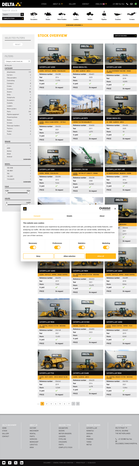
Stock (43, 4)
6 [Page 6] (64, 404)
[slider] (7, 193)
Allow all (100, 256)
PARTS (32, 436)
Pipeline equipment (18, 114)
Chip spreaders (18, 78)
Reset (17, 44)
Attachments (18, 72)
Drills (18, 94)
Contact (85, 4)
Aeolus (18, 151)
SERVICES (33, 439)
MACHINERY (34, 431)
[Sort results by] (125, 35)
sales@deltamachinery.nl (126, 443)
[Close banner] (115, 208)
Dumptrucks (18, 97)
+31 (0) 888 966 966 (125, 439)
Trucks (18, 134)
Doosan (89, 433)
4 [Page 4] (55, 404)
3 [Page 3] (51, 404)
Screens (18, 123)
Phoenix (89, 439)
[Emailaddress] (88, 449)
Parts (18, 111)
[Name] (88, 444)
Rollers (18, 120)
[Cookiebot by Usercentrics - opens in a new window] (100, 208)
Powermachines (18, 117)
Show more (27, 159)
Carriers (18, 75)
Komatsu (90, 431)
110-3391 (18, 176)
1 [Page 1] (42, 404)
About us (57, 4)
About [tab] (102, 216)
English (100, 4)
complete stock (8, 18)
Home (4, 428)
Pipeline (62, 439)
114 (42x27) (18, 179)
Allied (18, 154)
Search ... (22, 14)
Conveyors (18, 83)
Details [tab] (69, 216)
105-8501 (18, 171)
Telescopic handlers (18, 125)
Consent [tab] (37, 216)
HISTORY (33, 428)
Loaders (18, 106)
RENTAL (33, 433)
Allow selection (69, 256)
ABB (18, 148)
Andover (18, 156)
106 (18, 173)
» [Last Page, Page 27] (78, 404)
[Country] (88, 453)
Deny (38, 256)
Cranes (18, 86)
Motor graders (18, 109)
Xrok (88, 436)
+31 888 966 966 (118, 4)
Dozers (18, 92)
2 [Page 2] (46, 404)
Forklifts (18, 103)
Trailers (18, 131)
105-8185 (18, 168)
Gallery (72, 4)
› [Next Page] (73, 404)
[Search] (18, 61)
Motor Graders (65, 433)
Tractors (18, 128)
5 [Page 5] (60, 404)
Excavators (18, 100)
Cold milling (18, 80)
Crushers (18, 89)
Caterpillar (91, 428)
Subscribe (88, 458)
